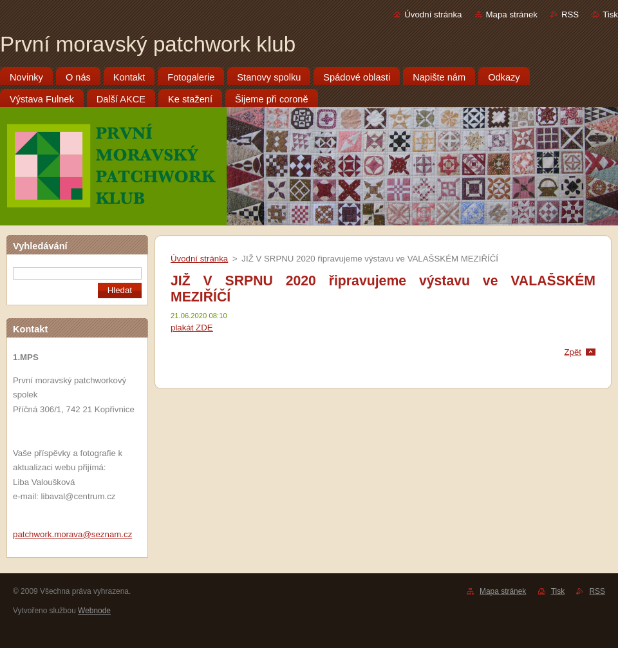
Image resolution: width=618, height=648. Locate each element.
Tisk (610, 14)
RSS (570, 14)
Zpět (572, 352)
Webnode (94, 610)
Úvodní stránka (433, 14)
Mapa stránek (512, 14)
